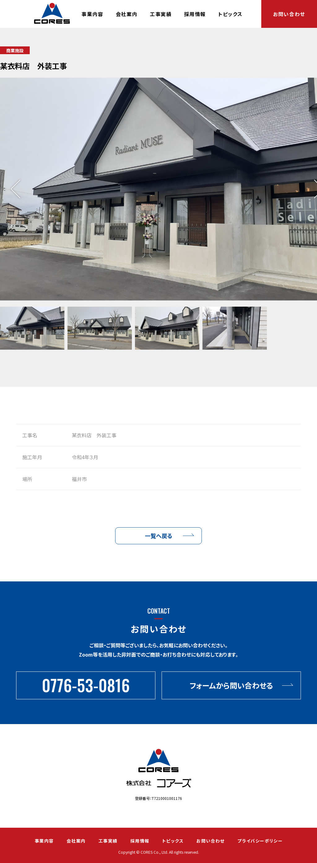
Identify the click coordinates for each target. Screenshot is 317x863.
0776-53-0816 (86, 685)
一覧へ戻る (158, 536)
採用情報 (195, 14)
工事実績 (161, 14)
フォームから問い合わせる (231, 685)
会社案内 (126, 14)
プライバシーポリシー (260, 841)
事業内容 (92, 14)
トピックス (230, 14)
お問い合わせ (289, 14)
